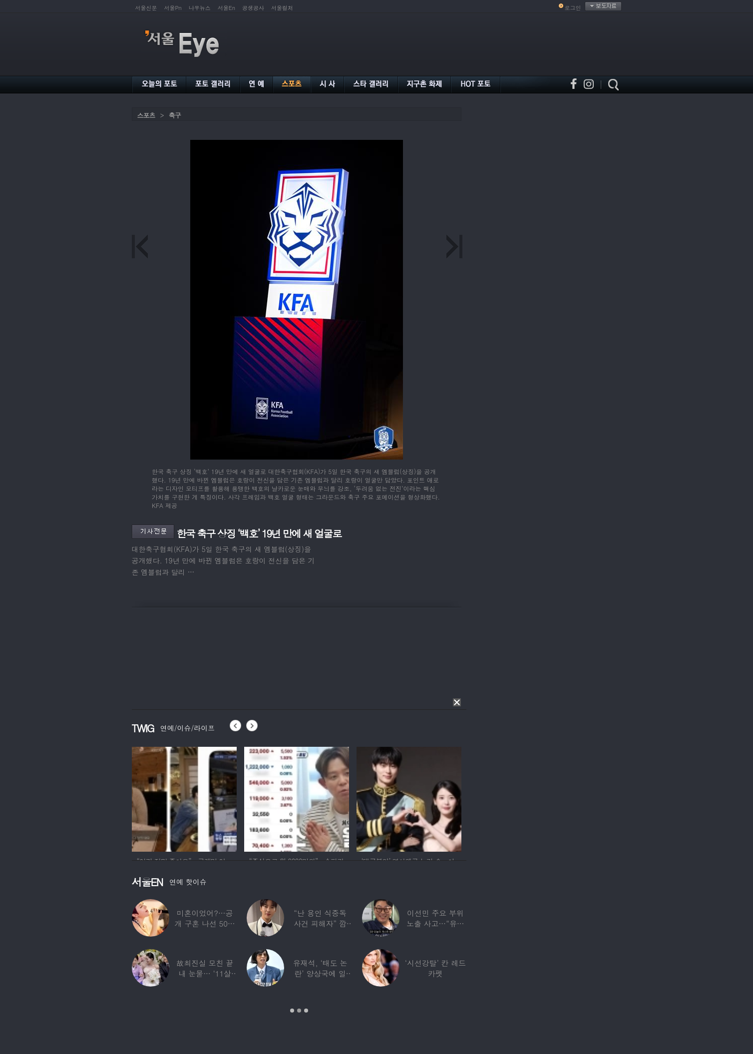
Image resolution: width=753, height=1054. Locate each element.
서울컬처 (282, 7)
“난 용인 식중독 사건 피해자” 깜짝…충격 (320, 923)
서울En (226, 7)
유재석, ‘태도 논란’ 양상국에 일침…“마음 (320, 973)
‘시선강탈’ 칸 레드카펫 (435, 968)
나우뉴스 (200, 7)
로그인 (573, 7)
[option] (184, 797)
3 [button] (306, 1011)
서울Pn (173, 7)
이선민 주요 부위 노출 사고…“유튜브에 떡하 (435, 923)
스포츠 (146, 115)
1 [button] (292, 1011)
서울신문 (146, 7)
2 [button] (299, 1011)
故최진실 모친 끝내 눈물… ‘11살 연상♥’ (204, 973)
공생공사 (253, 7)
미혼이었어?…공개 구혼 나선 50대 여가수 (205, 923)
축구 (175, 115)
